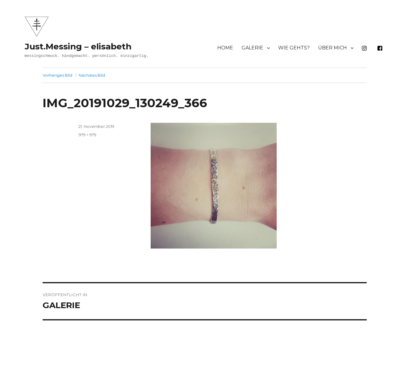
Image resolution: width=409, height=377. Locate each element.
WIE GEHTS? (294, 48)
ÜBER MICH (332, 48)
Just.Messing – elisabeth (78, 46)
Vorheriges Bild (57, 75)
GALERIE (252, 48)
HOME (225, 48)
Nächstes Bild (92, 75)
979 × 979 (87, 134)
